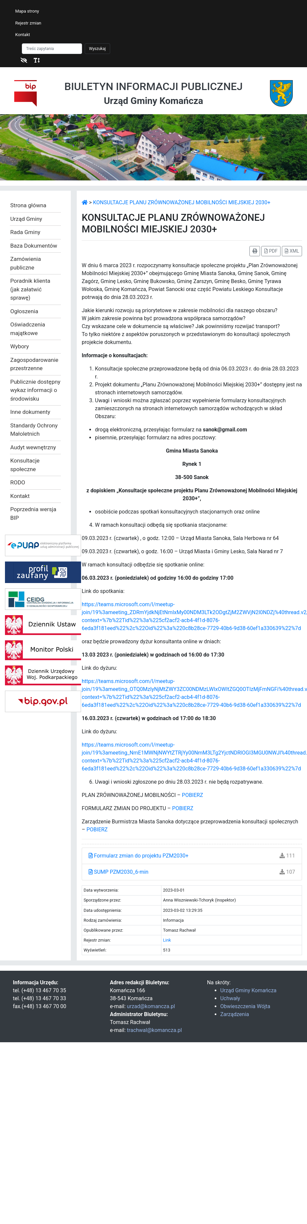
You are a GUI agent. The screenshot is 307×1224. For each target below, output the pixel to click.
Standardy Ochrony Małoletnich (34, 429)
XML (292, 251)
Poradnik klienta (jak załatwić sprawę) (30, 289)
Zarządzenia (234, 1014)
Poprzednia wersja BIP (33, 513)
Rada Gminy (25, 232)
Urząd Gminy (26, 219)
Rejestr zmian (28, 23)
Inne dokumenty (30, 412)
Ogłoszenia (24, 311)
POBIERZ (192, 795)
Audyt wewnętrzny (33, 447)
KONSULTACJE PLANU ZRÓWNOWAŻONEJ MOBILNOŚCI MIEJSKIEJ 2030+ (181, 202)
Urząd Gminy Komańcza (248, 990)
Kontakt (22, 34)
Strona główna (28, 205)
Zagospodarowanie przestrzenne (34, 364)
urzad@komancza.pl (151, 1006)
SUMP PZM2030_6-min (119, 872)
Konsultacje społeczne (25, 464)
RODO (17, 482)
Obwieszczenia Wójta (245, 1006)
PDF (271, 251)
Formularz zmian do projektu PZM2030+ (139, 856)
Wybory (19, 346)
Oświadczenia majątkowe (27, 328)
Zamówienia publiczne (25, 263)
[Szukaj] (52, 48)
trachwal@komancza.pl (154, 1030)
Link (167, 940)
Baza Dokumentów (33, 245)
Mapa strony (27, 11)
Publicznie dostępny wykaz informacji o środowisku (35, 390)
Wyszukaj (97, 48)
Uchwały (230, 998)
